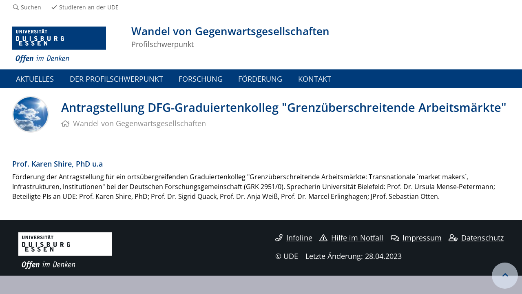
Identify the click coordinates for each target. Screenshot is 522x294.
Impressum (416, 238)
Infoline (293, 238)
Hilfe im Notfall (351, 238)
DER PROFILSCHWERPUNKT (116, 79)
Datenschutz (476, 238)
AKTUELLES (35, 79)
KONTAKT (314, 79)
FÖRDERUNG (260, 79)
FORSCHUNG (201, 79)
